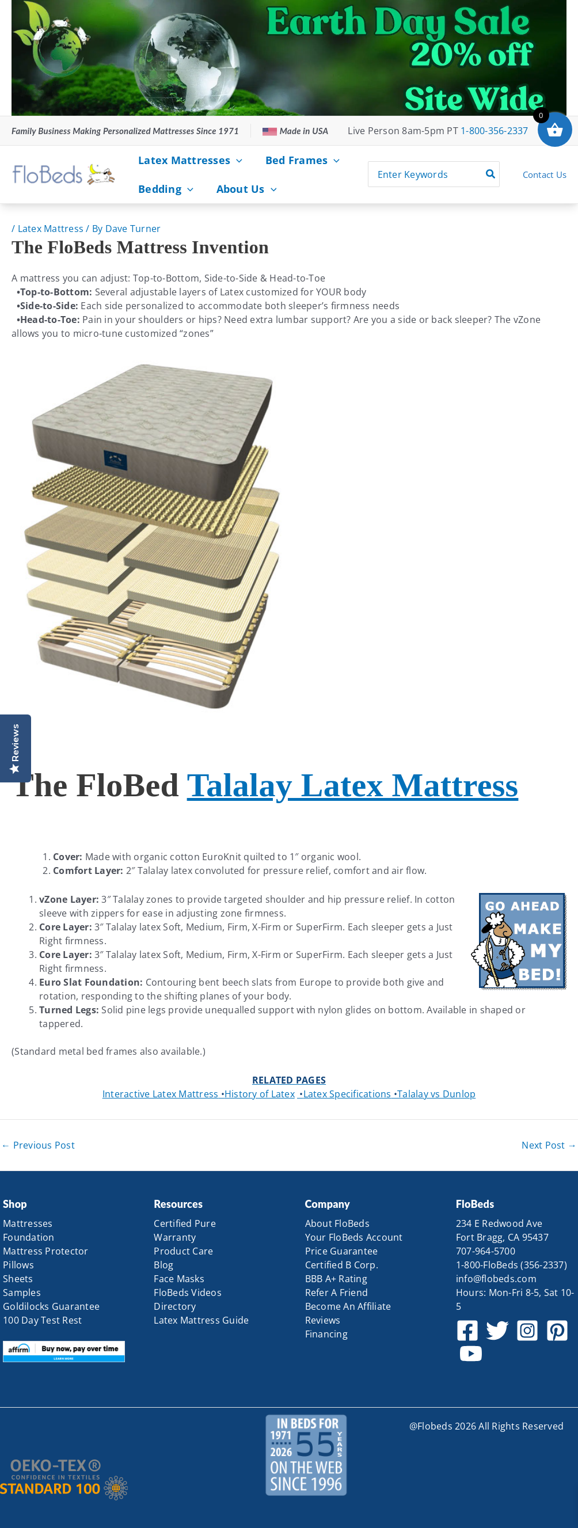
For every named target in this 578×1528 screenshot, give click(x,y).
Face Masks (179, 1278)
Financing (326, 1334)
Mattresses (28, 1223)
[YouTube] (470, 1353)
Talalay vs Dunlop (433, 1094)
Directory (175, 1306)
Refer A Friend (336, 1292)
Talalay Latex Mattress (353, 785)
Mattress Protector (46, 1251)
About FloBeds (337, 1223)
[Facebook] (467, 1330)
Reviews (323, 1320)
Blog (163, 1265)
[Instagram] (527, 1330)
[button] (217, 160)
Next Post (549, 1145)
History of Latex (256, 1094)
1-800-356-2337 (494, 130)
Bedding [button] (160, 188)
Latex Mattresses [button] (179, 160)
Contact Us (545, 174)
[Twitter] (497, 1330)
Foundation (29, 1237)
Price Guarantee (341, 1251)
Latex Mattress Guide (201, 1320)
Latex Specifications (344, 1094)
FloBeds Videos (188, 1292)
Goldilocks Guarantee (51, 1306)
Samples (22, 1292)
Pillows (18, 1265)
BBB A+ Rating (336, 1278)
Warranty (175, 1237)
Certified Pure (185, 1223)
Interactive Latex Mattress (160, 1094)
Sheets (18, 1278)
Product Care (183, 1251)
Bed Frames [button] (274, 160)
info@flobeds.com (496, 1278)
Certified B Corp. (341, 1265)
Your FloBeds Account (354, 1237)
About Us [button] (228, 188)
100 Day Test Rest (42, 1320)
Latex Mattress (51, 228)
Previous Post (38, 1145)
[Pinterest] (557, 1330)
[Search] (491, 174)
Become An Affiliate (348, 1306)
